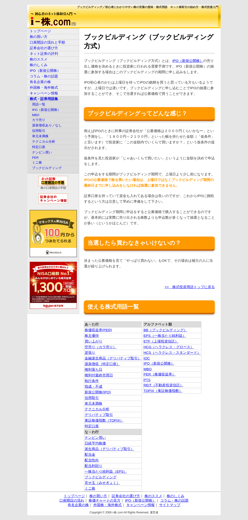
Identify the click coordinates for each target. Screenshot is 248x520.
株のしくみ (38, 65)
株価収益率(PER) (98, 330)
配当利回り (93, 466)
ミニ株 (90, 488)
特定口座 (92, 426)
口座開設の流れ (71, 500)
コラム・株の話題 (44, 76)
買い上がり (93, 341)
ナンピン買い (95, 437)
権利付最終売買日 (99, 375)
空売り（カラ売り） (100, 347)
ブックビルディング (100, 477)
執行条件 (92, 381)
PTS (147, 380)
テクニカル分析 (97, 409)
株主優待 (92, 336)
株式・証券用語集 (44, 99)
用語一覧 (38, 104)
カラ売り (38, 120)
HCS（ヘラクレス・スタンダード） (172, 353)
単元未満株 (93, 403)
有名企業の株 (40, 82)
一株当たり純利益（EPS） (106, 471)
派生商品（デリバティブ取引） (109, 449)
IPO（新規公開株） (187, 61)
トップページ (40, 31)
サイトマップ (169, 505)
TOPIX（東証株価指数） (163, 391)
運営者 (154, 512)
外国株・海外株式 (44, 87)
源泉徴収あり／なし (47, 125)
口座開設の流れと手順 (47, 42)
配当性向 (92, 460)
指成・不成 (93, 386)
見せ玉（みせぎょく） (102, 483)
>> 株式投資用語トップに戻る (190, 287)
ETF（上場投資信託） (161, 341)
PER (35, 157)
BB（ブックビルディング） (165, 330)
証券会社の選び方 (44, 48)
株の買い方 (38, 37)
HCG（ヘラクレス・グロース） (169, 347)
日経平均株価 (95, 443)
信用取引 (92, 398)
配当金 (90, 454)
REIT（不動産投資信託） (163, 385)
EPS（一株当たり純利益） (165, 336)
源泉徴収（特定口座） (102, 364)
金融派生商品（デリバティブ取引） (113, 358)
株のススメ (38, 59)
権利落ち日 (93, 369)
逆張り (90, 353)
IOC (147, 358)
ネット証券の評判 (44, 54)
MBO (148, 369)
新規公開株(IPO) (98, 392)
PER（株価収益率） (160, 374)
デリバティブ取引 (99, 415)
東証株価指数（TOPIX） (104, 420)
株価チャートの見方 (104, 500)
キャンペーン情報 (44, 93)
